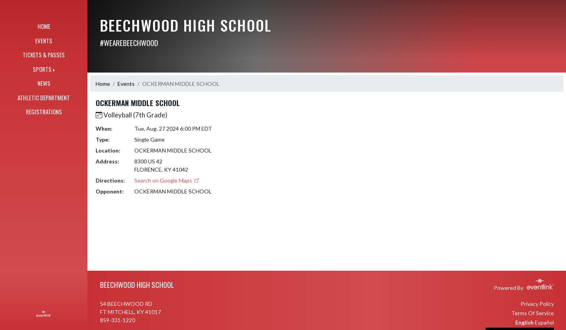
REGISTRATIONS (44, 111)
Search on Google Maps (166, 180)
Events (126, 83)
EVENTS (43, 40)
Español (544, 322)
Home (103, 83)
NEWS (43, 83)
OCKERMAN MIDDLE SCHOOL (180, 83)
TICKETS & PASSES (44, 54)
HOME (43, 26)
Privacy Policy (537, 303)
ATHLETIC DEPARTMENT (44, 97)
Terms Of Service (532, 313)
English (524, 322)
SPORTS (42, 69)
